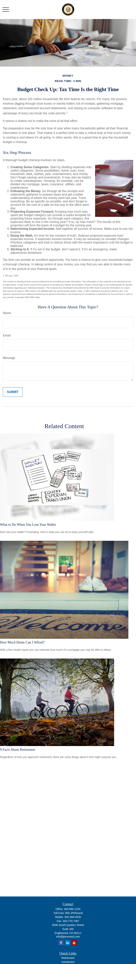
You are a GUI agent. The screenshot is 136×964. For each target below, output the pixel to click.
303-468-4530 (72, 917)
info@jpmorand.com (68, 936)
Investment (67, 961)
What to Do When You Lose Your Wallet (28, 525)
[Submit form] (12, 392)
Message (9, 358)
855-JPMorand (74, 913)
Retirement (67, 957)
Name (7, 313)
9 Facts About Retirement (17, 750)
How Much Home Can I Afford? (22, 642)
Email (6, 335)
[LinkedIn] (67, 942)
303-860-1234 (72, 909)
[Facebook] (61, 942)
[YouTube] (74, 942)
